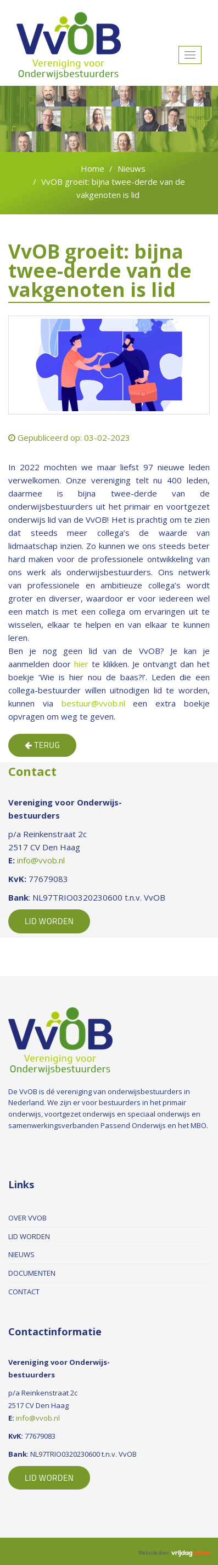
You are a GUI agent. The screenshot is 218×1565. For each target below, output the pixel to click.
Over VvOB (27, 1218)
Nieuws (132, 168)
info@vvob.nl (41, 860)
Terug (42, 745)
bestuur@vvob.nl (93, 703)
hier (81, 663)
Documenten (31, 1273)
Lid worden (29, 1236)
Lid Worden (49, 921)
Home (92, 168)
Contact (24, 1292)
